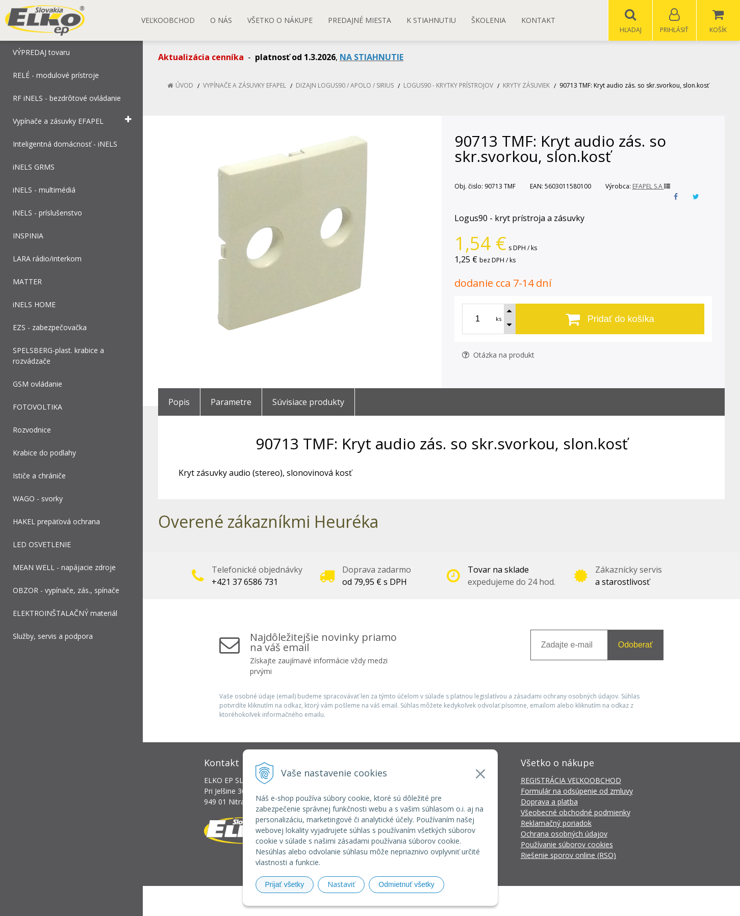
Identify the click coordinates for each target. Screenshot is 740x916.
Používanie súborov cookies (567, 845)
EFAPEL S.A (651, 186)
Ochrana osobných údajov (564, 834)
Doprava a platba (549, 802)
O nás (221, 20)
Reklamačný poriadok (556, 823)
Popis (179, 402)
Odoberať (635, 645)
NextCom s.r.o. (553, 901)
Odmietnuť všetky (406, 884)
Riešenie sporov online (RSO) (568, 855)
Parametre (231, 402)
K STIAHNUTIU (431, 20)
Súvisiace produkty (308, 402)
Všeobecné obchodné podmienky (575, 813)
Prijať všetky (284, 884)
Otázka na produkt (498, 355)
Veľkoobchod (168, 20)
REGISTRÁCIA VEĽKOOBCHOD (571, 781)
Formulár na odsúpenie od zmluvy (577, 791)
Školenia (488, 20)
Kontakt (538, 20)
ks (498, 319)
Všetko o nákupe (280, 20)
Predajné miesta (359, 20)
